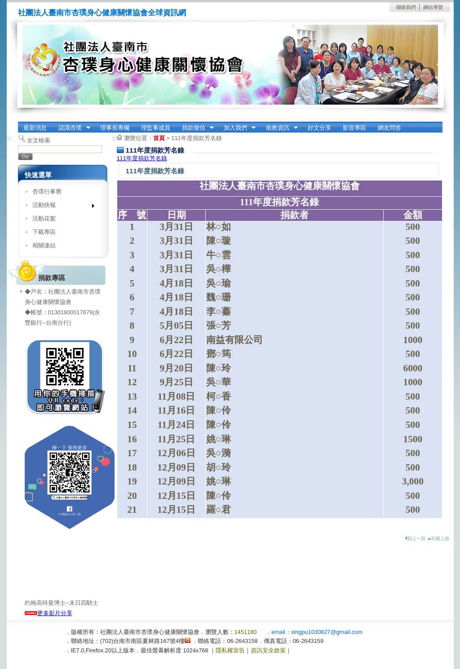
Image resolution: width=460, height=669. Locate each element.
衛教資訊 (279, 128)
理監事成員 (155, 127)
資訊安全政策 (268, 650)
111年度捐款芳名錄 (196, 138)
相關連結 (44, 245)
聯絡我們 (406, 7)
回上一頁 (415, 538)
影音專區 (354, 127)
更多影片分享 (48, 613)
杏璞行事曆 (47, 191)
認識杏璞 (71, 128)
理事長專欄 (114, 127)
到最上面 (438, 538)
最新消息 (35, 127)
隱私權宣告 (230, 650)
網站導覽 (433, 7)
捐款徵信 (195, 128)
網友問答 (389, 127)
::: (9, 138)
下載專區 (44, 232)
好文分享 (319, 127)
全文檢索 (38, 140)
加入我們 (237, 128)
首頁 (159, 138)
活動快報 (60, 207)
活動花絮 (44, 218)
